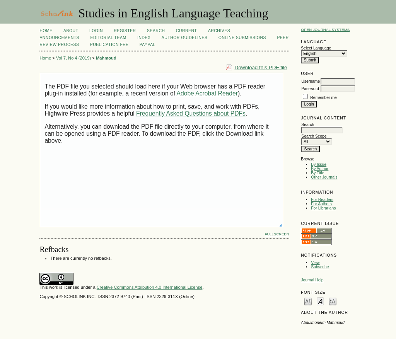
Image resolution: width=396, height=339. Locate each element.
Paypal (147, 45)
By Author (319, 169)
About (70, 31)
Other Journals (324, 177)
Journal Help (312, 280)
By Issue (318, 164)
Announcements (59, 38)
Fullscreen (277, 234)
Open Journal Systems (325, 29)
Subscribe (320, 267)
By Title (317, 173)
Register (125, 31)
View (315, 263)
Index (143, 38)
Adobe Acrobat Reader (207, 93)
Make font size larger (332, 300)
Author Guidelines (185, 38)
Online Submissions (242, 38)
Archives (219, 31)
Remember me (323, 97)
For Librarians (323, 208)
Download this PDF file (261, 67)
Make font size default (320, 300)
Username (310, 81)
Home (45, 31)
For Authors (321, 204)
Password (310, 89)
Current (186, 31)
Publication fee (109, 45)
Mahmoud (106, 58)
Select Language (316, 48)
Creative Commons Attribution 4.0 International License (150, 287)
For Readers (322, 200)
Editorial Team (108, 38)
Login (96, 31)
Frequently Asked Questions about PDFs (191, 113)
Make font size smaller (308, 300)
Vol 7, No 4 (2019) (73, 58)
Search (156, 31)
